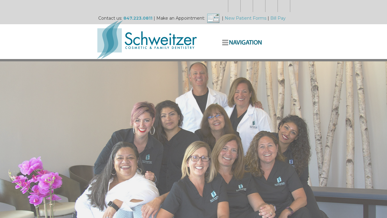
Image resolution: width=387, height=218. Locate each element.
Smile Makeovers (244, 31)
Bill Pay (261, 6)
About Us (210, 31)
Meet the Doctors (175, 31)
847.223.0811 (120, 6)
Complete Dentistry (289, 31)
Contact (324, 31)
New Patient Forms (228, 6)
